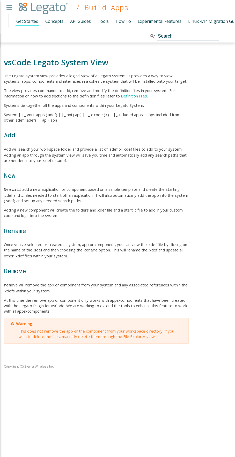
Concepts (54, 21)
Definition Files (134, 96)
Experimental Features (159, 21)
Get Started (27, 21)
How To (123, 21)
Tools (103, 21)
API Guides (80, 21)
